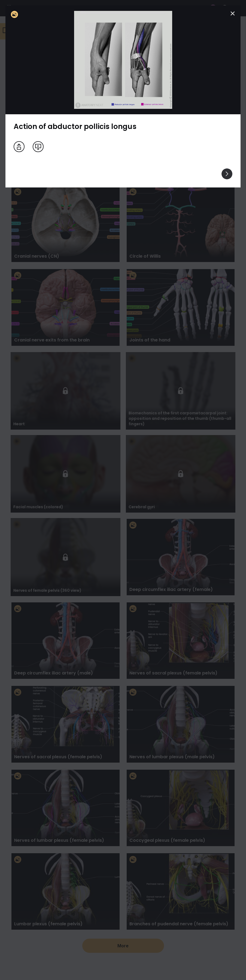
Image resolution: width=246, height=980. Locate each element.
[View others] (226, 173)
